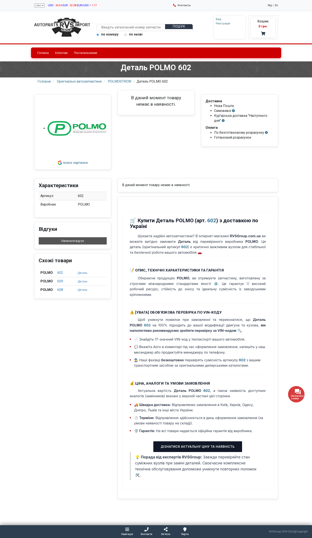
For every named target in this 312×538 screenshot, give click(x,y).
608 (60, 290)
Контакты (182, 5)
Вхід (218, 19)
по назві (133, 34)
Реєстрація (223, 23)
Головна (43, 53)
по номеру (107, 34)
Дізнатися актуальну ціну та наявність (198, 446)
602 (60, 273)
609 (60, 281)
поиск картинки (73, 163)
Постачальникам (85, 53)
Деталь (82, 272)
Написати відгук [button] (72, 241)
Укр (270, 5)
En (276, 5)
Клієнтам (61, 53)
